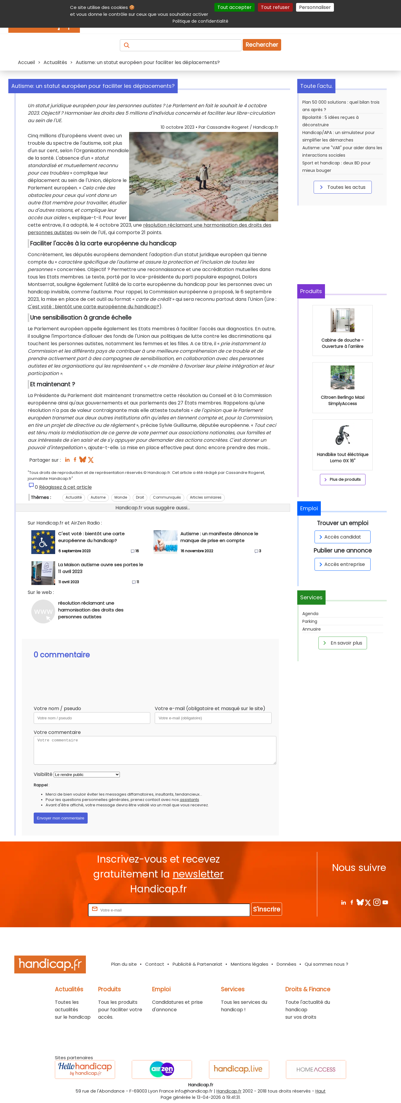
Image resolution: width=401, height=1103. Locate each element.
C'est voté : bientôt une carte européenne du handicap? (93, 306)
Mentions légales (249, 964)
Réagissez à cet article (65, 487)
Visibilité (43, 774)
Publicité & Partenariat (197, 964)
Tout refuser (275, 7)
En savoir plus (341, 642)
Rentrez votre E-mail (63, 909)
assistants (189, 799)
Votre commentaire (57, 732)
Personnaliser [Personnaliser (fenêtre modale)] (315, 7)
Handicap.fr (228, 1091)
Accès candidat (339, 537)
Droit (140, 497)
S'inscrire (266, 909)
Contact (154, 964)
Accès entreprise (341, 564)
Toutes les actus (342, 187)
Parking (309, 621)
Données (286, 964)
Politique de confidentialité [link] (200, 21)
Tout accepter (234, 7)
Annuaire (311, 629)
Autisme (98, 497)
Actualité (74, 497)
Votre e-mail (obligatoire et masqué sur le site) (210, 708)
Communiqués (167, 497)
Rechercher (262, 45)
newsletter (198, 874)
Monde (120, 497)
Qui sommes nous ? (326, 964)
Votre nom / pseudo (57, 708)
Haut (320, 1091)
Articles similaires (206, 497)
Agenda (310, 614)
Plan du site (124, 964)
